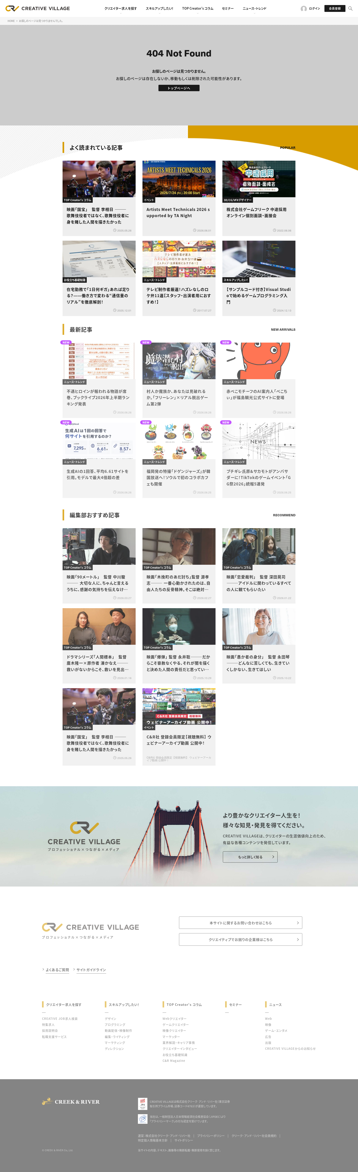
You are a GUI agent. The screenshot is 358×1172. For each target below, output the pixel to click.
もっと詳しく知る (250, 857)
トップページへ (179, 88)
